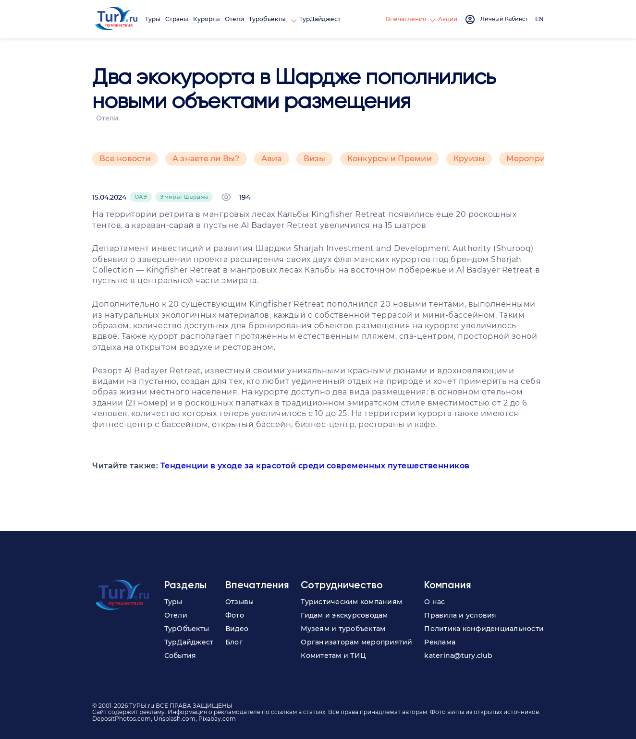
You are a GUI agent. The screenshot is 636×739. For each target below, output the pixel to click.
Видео (236, 628)
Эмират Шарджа (184, 196)
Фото (234, 615)
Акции (447, 19)
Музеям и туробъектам (343, 628)
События (180, 655)
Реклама (439, 642)
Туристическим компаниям (351, 601)
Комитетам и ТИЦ (333, 655)
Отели (234, 19)
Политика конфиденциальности (484, 628)
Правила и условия (460, 615)
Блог (234, 642)
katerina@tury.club (458, 655)
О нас (434, 601)
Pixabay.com (217, 718)
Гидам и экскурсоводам (344, 615)
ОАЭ (141, 196)
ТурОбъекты (186, 628)
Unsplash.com (175, 718)
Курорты (206, 19)
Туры (152, 19)
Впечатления (406, 19)
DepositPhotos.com (121, 718)
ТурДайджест (320, 19)
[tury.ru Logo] (116, 19)
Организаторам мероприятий (356, 642)
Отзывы (239, 601)
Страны (176, 19)
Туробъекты (268, 19)
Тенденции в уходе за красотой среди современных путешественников (315, 465)
